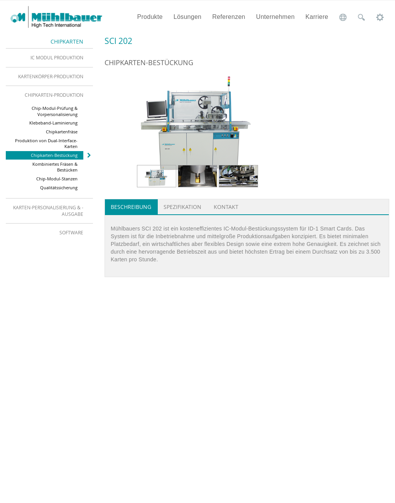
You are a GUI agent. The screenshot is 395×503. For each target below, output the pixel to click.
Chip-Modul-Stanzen (57, 179)
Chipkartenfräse (62, 132)
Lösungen (188, 16)
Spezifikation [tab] (182, 206)
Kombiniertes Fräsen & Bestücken (55, 167)
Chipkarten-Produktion (54, 95)
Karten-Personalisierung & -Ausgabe (48, 210)
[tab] (49, 57)
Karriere (317, 16)
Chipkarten (67, 41)
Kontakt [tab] (226, 206)
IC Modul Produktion (56, 57)
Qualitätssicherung (59, 187)
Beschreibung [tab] (131, 206)
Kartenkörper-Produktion (50, 76)
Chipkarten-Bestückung (54, 155)
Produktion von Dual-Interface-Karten (46, 144)
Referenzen (228, 16)
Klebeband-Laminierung (53, 123)
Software (71, 232)
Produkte (149, 16)
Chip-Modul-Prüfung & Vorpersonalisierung (55, 111)
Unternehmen (275, 16)
